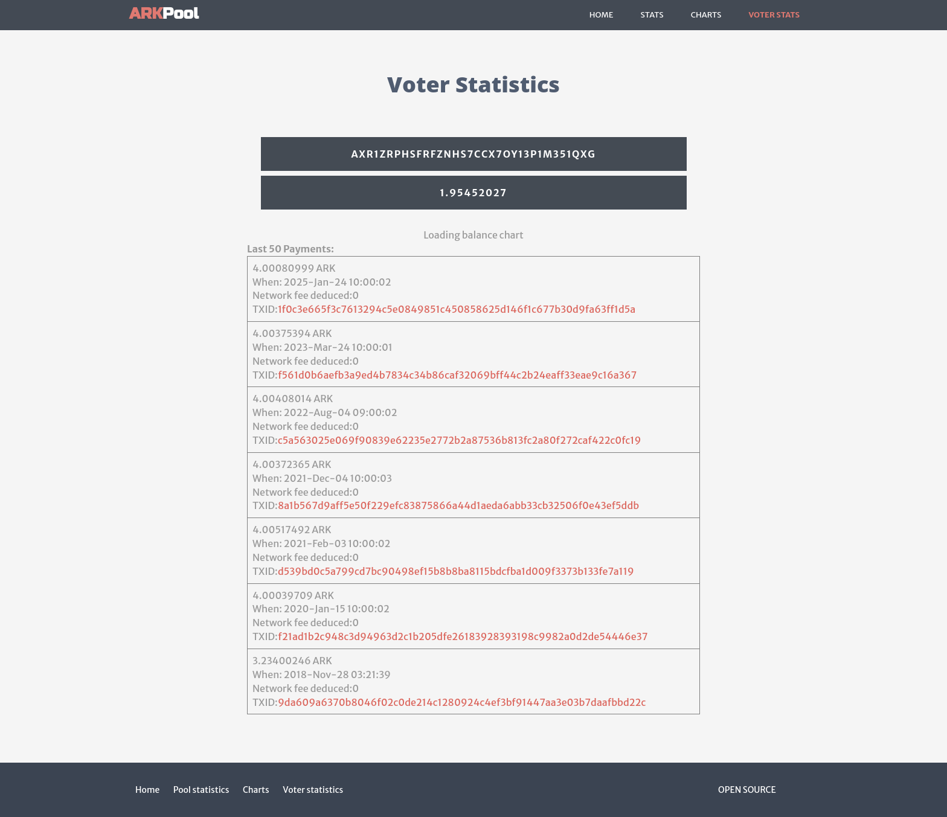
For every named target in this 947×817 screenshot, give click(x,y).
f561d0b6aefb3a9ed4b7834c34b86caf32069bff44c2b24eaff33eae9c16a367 (457, 375)
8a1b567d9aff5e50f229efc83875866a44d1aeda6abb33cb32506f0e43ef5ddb (458, 505)
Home (601, 15)
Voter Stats (774, 15)
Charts (706, 15)
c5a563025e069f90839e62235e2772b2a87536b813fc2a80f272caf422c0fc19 (459, 440)
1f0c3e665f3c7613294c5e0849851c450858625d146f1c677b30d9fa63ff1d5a (456, 309)
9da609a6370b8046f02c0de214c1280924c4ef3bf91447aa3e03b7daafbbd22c (462, 702)
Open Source (747, 789)
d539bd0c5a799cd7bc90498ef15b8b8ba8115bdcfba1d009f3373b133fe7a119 (456, 571)
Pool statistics (201, 789)
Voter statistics (313, 789)
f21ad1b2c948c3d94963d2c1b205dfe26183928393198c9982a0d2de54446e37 (462, 636)
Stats (651, 15)
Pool (164, 13)
